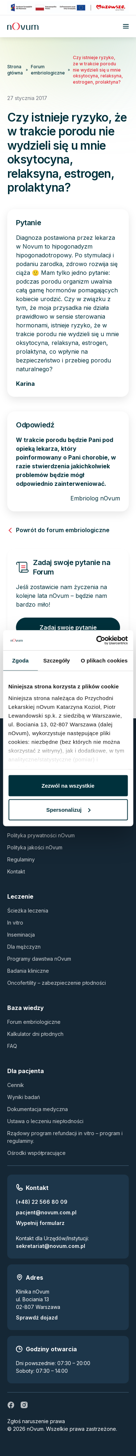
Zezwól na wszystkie (68, 786)
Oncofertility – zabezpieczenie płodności (56, 983)
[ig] (24, 1405)
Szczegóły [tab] (56, 660)
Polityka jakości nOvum (34, 847)
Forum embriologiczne (48, 70)
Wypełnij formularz (40, 1223)
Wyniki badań (23, 1097)
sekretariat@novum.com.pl (50, 1246)
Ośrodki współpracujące (36, 1153)
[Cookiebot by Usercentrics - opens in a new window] (97, 640)
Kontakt (16, 871)
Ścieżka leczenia (27, 910)
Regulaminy (21, 859)
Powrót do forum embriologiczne (58, 530)
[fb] (11, 1405)
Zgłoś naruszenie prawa (36, 1421)
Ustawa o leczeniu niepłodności (45, 1121)
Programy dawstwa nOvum (39, 959)
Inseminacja (21, 934)
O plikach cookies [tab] (104, 660)
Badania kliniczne (28, 971)
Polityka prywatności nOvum (41, 835)
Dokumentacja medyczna (37, 1109)
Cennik (15, 1085)
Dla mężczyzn (24, 947)
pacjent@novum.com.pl (46, 1212)
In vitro (15, 922)
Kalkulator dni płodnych (35, 1034)
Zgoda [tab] (20, 660)
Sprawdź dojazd (37, 1317)
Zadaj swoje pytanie (68, 627)
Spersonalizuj (68, 809)
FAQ (12, 1046)
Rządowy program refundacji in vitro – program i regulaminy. (65, 1137)
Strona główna (15, 70)
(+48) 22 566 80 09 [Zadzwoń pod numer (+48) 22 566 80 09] (41, 1202)
